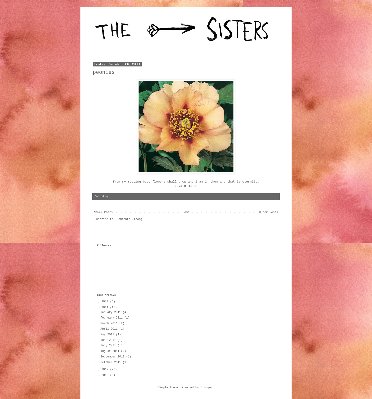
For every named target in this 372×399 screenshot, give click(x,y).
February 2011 (112, 317)
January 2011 (111, 312)
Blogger (206, 387)
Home (186, 212)
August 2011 (110, 351)
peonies (104, 72)
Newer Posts (103, 212)
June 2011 (108, 340)
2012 (106, 369)
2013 (106, 375)
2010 (106, 301)
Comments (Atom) (129, 219)
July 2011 (108, 345)
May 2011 (108, 334)
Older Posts (268, 212)
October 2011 (111, 362)
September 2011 (113, 356)
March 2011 (109, 323)
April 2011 (109, 329)
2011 (106, 307)
